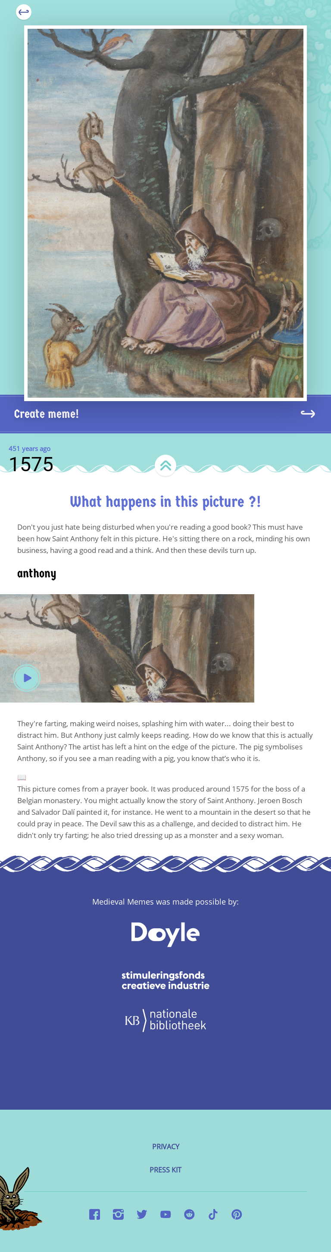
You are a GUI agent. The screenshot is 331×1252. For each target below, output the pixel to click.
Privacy (165, 1146)
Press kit (165, 1170)
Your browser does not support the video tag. (127, 648)
